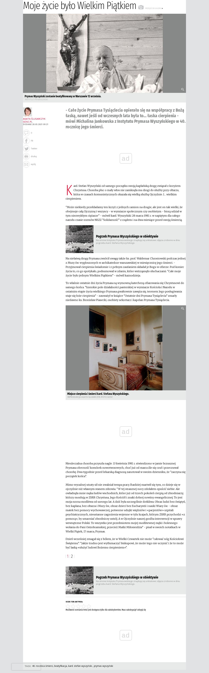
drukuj (34, 156)
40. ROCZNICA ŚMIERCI (42, 665)
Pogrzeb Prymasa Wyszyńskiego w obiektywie (127, 236)
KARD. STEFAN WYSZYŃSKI (80, 665)
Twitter (34, 148)
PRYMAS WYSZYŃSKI (103, 665)
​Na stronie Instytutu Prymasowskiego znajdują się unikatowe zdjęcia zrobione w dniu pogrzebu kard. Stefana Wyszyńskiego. (138, 241)
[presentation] (26, 666)
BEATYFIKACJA (60, 665)
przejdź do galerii (150, 8)
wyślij (33, 164)
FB (32, 140)
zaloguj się (141, 609)
